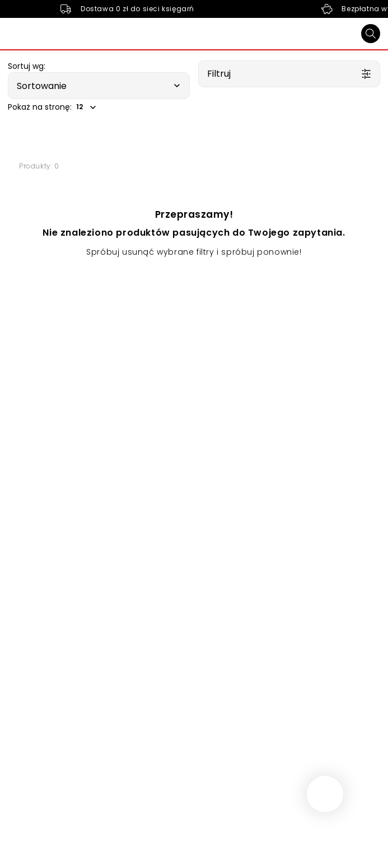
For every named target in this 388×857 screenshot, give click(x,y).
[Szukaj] (370, 33)
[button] (99, 85)
